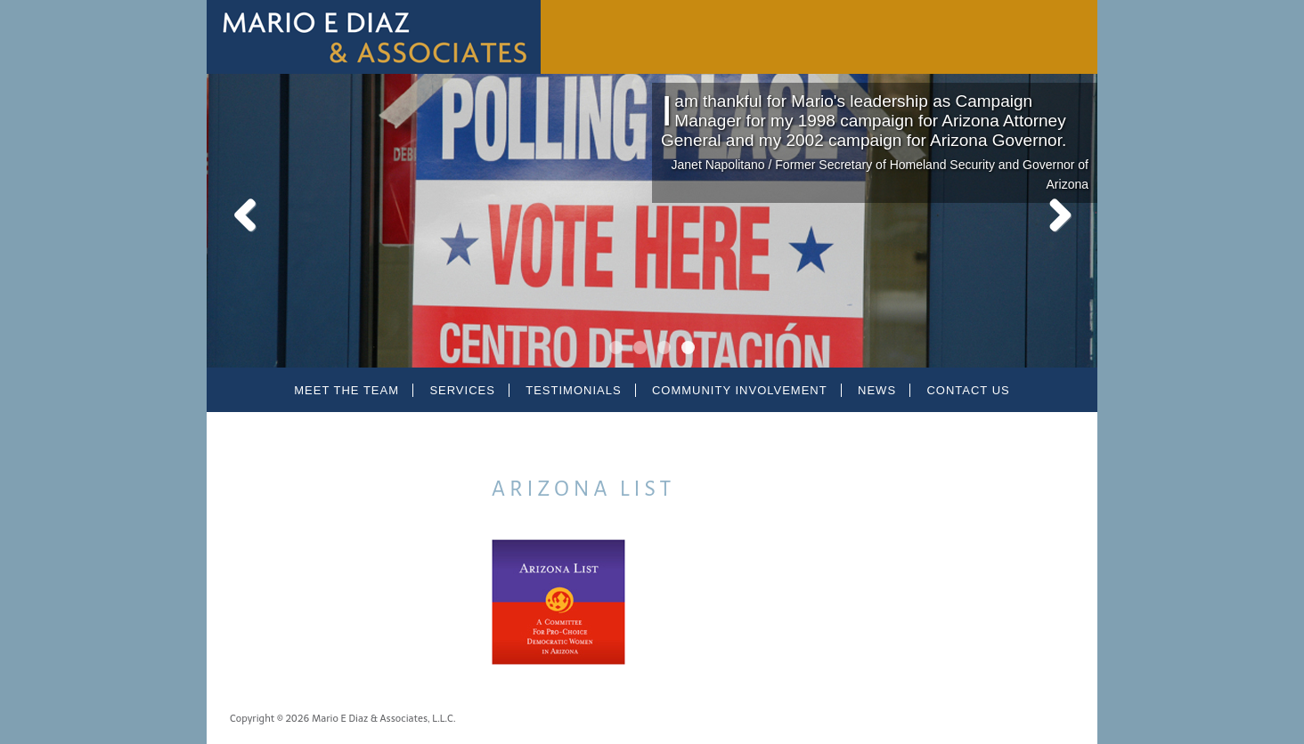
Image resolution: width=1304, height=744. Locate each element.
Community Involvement (739, 390)
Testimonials (573, 390)
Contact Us (967, 390)
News (877, 390)
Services (462, 390)
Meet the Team (346, 390)
